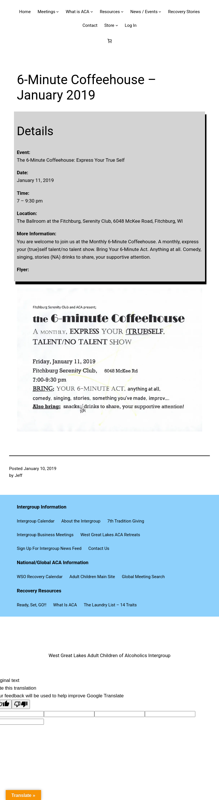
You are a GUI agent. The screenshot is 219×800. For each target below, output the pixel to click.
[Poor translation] (21, 704)
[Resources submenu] (122, 11)
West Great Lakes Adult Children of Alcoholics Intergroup (109, 655)
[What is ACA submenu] (91, 11)
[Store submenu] (116, 25)
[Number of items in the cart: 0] (109, 41)
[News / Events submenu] (160, 11)
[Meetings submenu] (57, 11)
